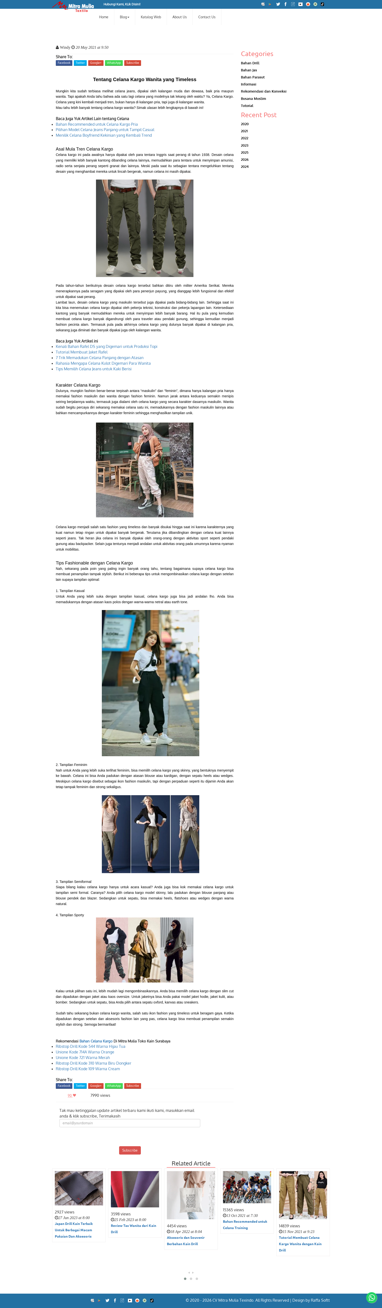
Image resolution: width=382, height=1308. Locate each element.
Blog (124, 17)
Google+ (96, 63)
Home (103, 17)
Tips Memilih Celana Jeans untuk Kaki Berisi (94, 368)
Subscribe (132, 63)
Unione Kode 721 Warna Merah (83, 1057)
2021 (244, 131)
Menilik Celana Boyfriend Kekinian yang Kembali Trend (104, 135)
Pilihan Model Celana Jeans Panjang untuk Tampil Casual (105, 129)
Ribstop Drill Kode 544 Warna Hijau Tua (90, 1046)
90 (73, 1095)
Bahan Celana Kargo (96, 1041)
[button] (185, 1278)
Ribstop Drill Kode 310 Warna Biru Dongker (93, 1063)
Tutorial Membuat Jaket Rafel (81, 352)
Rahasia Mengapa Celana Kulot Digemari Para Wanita (103, 363)
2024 (245, 166)
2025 (244, 152)
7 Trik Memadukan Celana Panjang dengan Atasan (99, 357)
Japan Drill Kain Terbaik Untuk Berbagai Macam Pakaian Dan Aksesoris (74, 1229)
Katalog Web (151, 17)
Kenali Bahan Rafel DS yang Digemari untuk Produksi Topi (106, 346)
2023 (244, 145)
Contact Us (207, 17)
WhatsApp (114, 63)
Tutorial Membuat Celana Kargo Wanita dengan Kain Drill (300, 1243)
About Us (179, 17)
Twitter (80, 63)
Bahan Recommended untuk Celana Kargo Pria (97, 124)
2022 (244, 138)
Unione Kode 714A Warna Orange (85, 1052)
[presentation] (130, 1136)
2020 (245, 124)
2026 (244, 159)
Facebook (64, 63)
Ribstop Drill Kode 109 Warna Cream (88, 1068)
